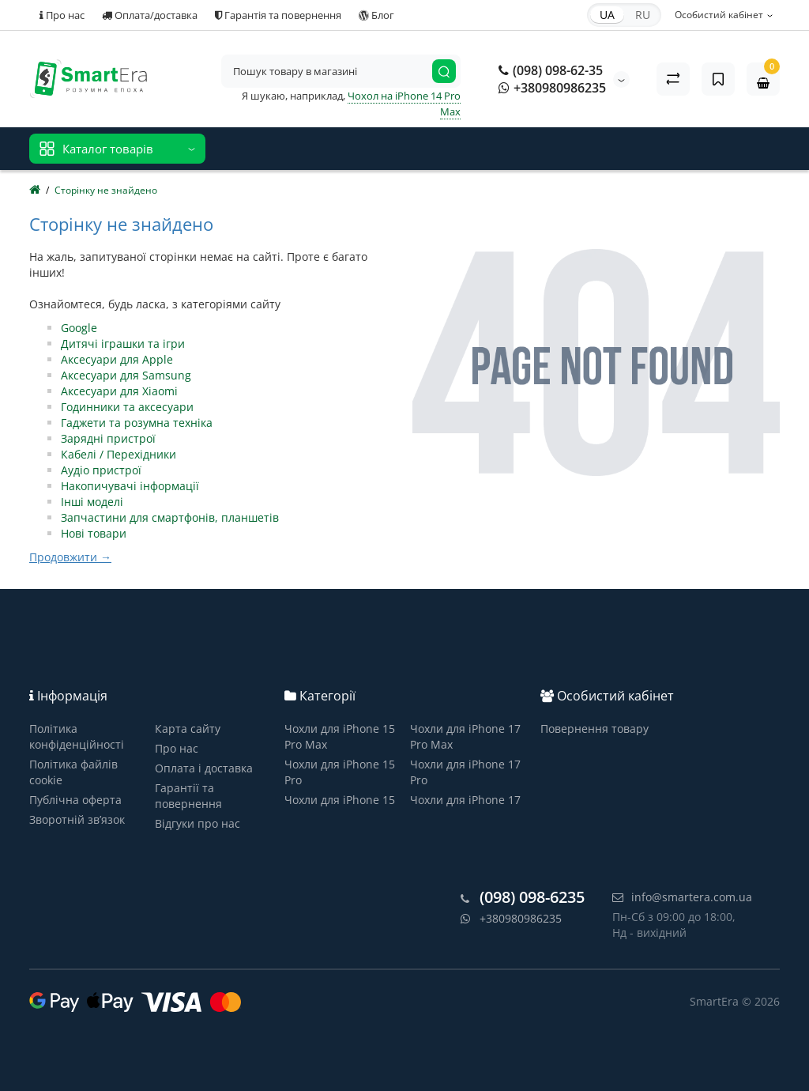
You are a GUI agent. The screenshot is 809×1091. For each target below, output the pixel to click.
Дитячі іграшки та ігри (123, 343)
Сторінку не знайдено (106, 190)
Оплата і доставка (204, 768)
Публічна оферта (75, 799)
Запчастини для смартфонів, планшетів (170, 517)
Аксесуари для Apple (117, 359)
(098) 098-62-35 (551, 70)
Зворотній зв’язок (77, 819)
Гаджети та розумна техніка (137, 422)
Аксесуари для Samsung (126, 375)
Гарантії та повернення (188, 795)
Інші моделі (92, 501)
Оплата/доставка (150, 15)
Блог (376, 15)
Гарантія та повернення (278, 15)
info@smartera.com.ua (682, 896)
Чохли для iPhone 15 (339, 799)
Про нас (62, 15)
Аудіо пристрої (101, 470)
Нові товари (93, 533)
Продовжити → (70, 556)
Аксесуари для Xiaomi (119, 390)
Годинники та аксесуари (127, 406)
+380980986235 (552, 87)
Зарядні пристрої (108, 438)
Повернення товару (594, 728)
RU (642, 14)
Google (79, 327)
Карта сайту (187, 728)
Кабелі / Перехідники (118, 454)
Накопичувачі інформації (130, 485)
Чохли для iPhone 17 (465, 799)
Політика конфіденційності (76, 736)
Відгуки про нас (197, 823)
